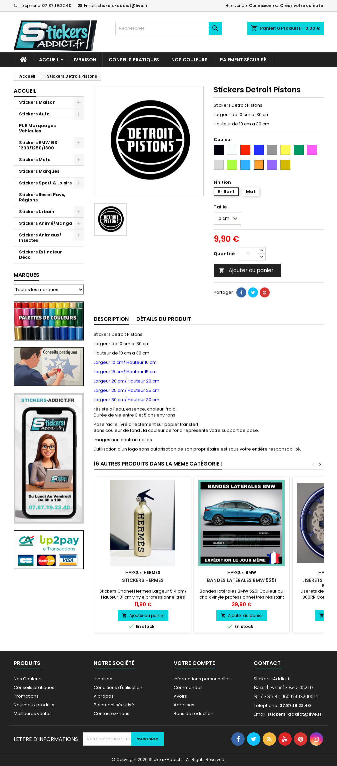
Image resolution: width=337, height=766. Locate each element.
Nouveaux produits (34, 705)
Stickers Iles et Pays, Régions (42, 197)
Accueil (49, 59)
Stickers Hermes (143, 580)
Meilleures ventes (33, 713)
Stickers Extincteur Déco (40, 254)
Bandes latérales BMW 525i (241, 580)
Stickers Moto (35, 159)
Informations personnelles (202, 679)
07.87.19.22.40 (56, 5)
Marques (26, 275)
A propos (104, 696)
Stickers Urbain (36, 211)
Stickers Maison (37, 102)
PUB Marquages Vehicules (37, 128)
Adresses (184, 705)
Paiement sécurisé (243, 59)
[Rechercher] (168, 28)
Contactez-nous (111, 713)
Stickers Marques (39, 171)
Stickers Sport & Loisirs (45, 183)
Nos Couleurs (189, 59)
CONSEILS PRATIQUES (134, 59)
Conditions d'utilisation (118, 687)
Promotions (26, 696)
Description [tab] (111, 319)
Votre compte (194, 663)
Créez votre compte (301, 5)
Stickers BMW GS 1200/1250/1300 (38, 145)
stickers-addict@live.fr (122, 5)
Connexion (260, 5)
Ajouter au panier (246, 270)
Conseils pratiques (34, 687)
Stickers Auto (34, 114)
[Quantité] (248, 253)
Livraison (83, 59)
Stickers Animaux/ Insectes (40, 237)
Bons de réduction (193, 713)
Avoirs (180, 696)
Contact (267, 663)
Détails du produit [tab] (163, 319)
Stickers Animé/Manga (45, 223)
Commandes (188, 687)
